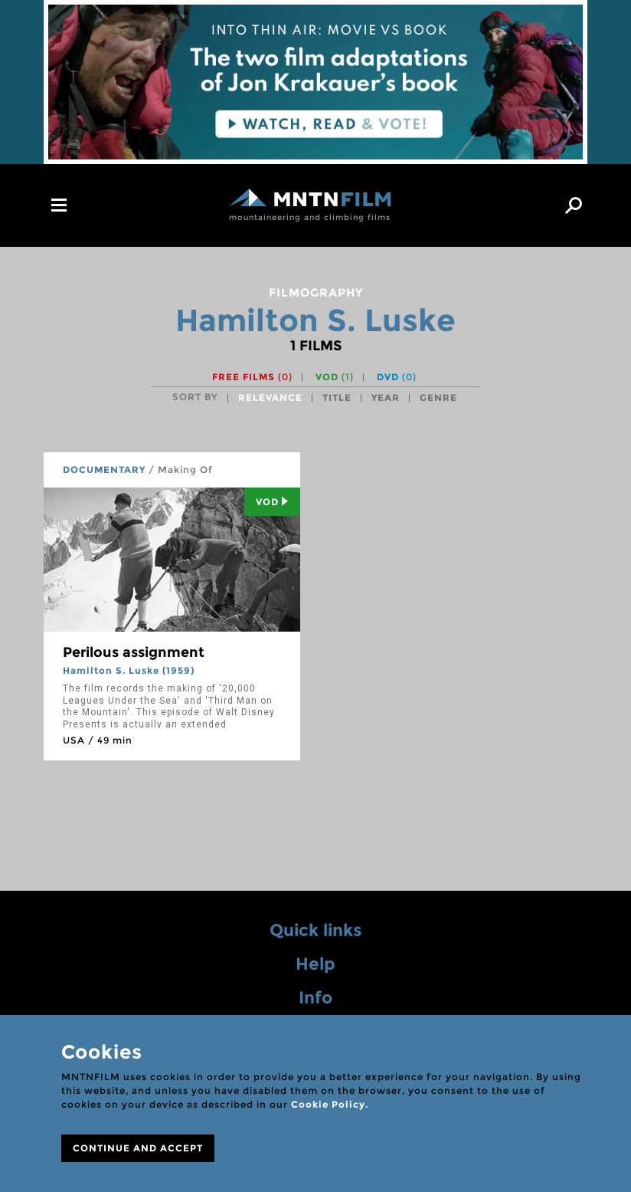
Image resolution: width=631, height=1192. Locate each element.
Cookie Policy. (329, 1104)
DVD (397, 377)
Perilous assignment (133, 652)
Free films (252, 377)
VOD (335, 377)
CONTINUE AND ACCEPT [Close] (138, 1148)
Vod (272, 501)
